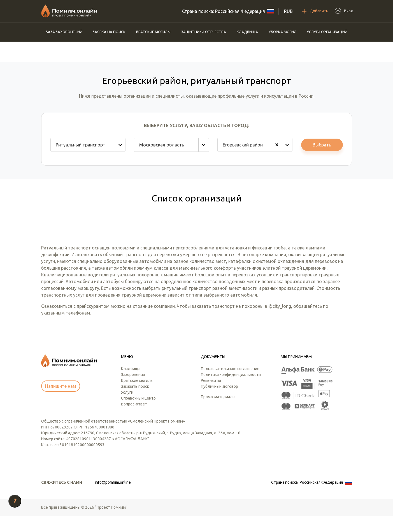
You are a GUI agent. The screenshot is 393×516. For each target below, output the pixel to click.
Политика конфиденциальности (231, 374)
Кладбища (247, 32)
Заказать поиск (135, 386)
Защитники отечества (203, 32)
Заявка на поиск (109, 32)
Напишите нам (60, 386)
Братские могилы (153, 32)
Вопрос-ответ (134, 404)
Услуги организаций (327, 32)
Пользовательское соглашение (230, 368)
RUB (288, 11)
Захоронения (133, 374)
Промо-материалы (218, 397)
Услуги (127, 392)
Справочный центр (138, 398)
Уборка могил (282, 32)
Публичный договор (219, 386)
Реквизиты (211, 380)
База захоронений (64, 32)
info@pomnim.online (113, 482)
